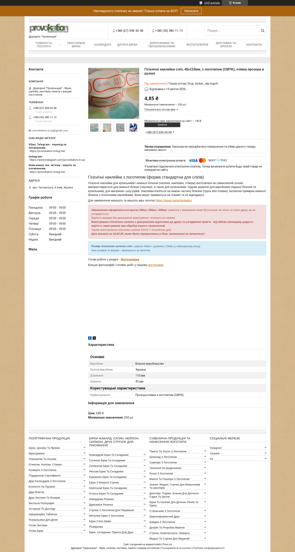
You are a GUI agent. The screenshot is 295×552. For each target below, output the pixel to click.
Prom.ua (167, 544)
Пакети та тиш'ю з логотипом (168, 451)
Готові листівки (38, 525)
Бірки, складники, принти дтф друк (111, 532)
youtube (214, 453)
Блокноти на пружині (42, 486)
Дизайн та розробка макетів (167, 527)
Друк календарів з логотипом (47, 481)
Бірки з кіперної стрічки (104, 482)
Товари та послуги (44, 44)
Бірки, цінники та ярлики (44, 447)
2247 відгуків (212, 2)
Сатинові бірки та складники (107, 460)
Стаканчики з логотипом (165, 510)
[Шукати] (262, 31)
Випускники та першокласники (162, 44)
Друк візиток (36, 492)
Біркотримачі (36, 453)
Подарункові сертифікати (44, 475)
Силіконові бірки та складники (108, 465)
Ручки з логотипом (161, 473)
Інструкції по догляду (42, 508)
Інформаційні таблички (43, 514)
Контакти (254, 44)
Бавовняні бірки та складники (108, 476)
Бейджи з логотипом (162, 522)
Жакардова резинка (101, 499)
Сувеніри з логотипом (163, 462)
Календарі (102, 44)
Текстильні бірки (76, 44)
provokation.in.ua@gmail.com (50, 130)
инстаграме (155, 265)
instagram (216, 447)
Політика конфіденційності (209, 548)
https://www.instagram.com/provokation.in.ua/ (57, 159)
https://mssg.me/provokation (174, 200)
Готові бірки (36, 530)
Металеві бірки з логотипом (106, 515)
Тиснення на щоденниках (166, 467)
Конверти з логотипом (42, 470)
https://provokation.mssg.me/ (47, 151)
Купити (162, 124)
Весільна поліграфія (41, 503)
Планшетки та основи (42, 458)
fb (211, 458)
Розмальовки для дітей (43, 519)
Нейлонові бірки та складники (108, 488)
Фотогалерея (197, 44)
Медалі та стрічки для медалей (170, 538)
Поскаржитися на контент (176, 548)
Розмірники (96, 526)
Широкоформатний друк (165, 516)
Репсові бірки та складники (106, 471)
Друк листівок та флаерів (44, 497)
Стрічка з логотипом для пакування (111, 510)
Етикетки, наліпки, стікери (45, 464)
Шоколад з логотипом (163, 456)
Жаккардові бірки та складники (108, 454)
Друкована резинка (101, 504)
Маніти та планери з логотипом (169, 479)
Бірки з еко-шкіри (100, 521)
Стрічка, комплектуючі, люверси (170, 533)
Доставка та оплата (226, 44)
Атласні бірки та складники (106, 493)
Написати (191, 11)
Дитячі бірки (127, 44)
